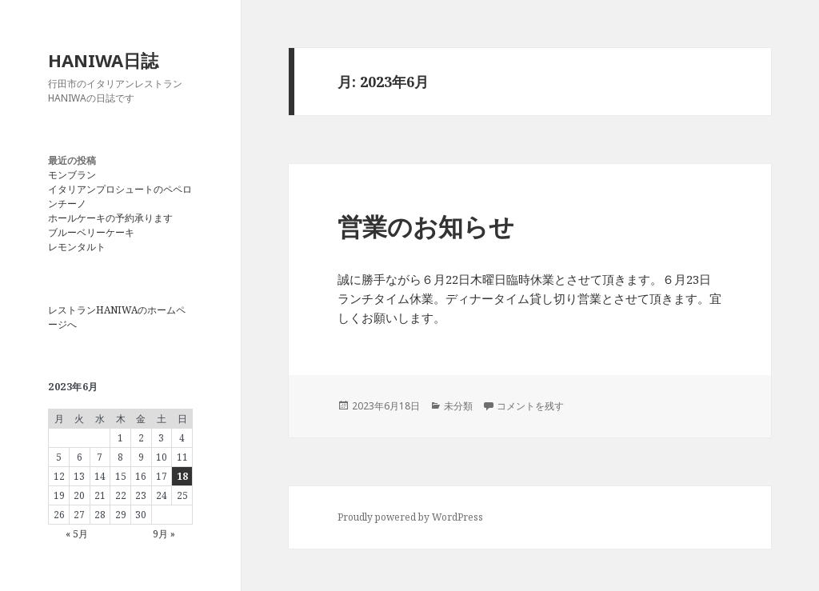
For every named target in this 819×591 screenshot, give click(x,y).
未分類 (458, 406)
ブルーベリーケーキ (91, 232)
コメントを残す (530, 406)
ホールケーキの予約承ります (110, 218)
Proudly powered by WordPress (410, 517)
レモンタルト (77, 247)
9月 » (164, 534)
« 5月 (77, 534)
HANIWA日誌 (103, 60)
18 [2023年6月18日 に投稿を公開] (182, 476)
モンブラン (72, 175)
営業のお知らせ (426, 226)
